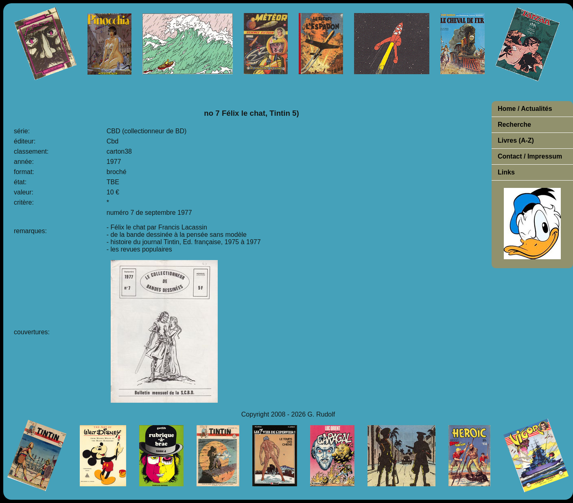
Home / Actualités (525, 108)
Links (506, 172)
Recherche (514, 124)
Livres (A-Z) (516, 140)
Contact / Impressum (530, 156)
